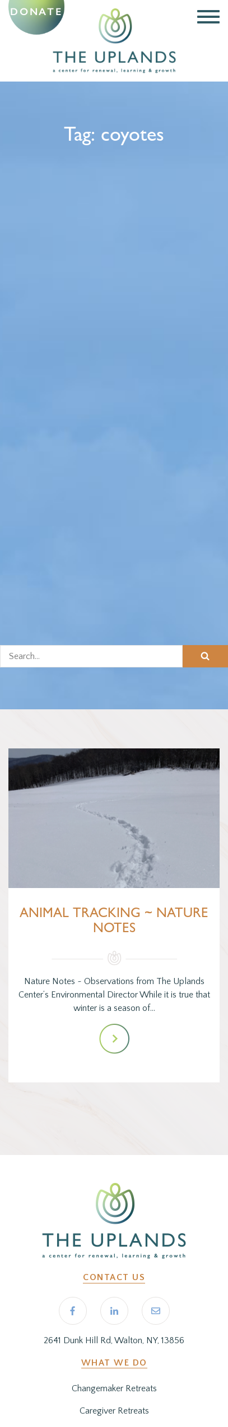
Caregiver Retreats (114, 1411)
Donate (36, 12)
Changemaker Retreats (114, 1388)
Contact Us (114, 1277)
